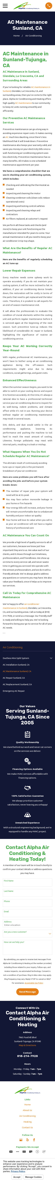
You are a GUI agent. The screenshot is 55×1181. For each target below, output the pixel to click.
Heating (27, 1122)
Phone (7, 901)
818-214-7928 (27, 1056)
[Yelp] (27, 1139)
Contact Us (27, 1127)
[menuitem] (26, 658)
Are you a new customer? (15, 932)
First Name (8, 881)
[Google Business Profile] (20, 1139)
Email (6, 911)
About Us (27, 1110)
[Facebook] (34, 1139)
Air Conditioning (27, 1116)
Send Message (27, 992)
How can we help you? (14, 942)
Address (8, 922)
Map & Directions (27, 1045)
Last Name (8, 891)
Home (27, 1104)
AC (7, 137)
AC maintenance (23, 103)
